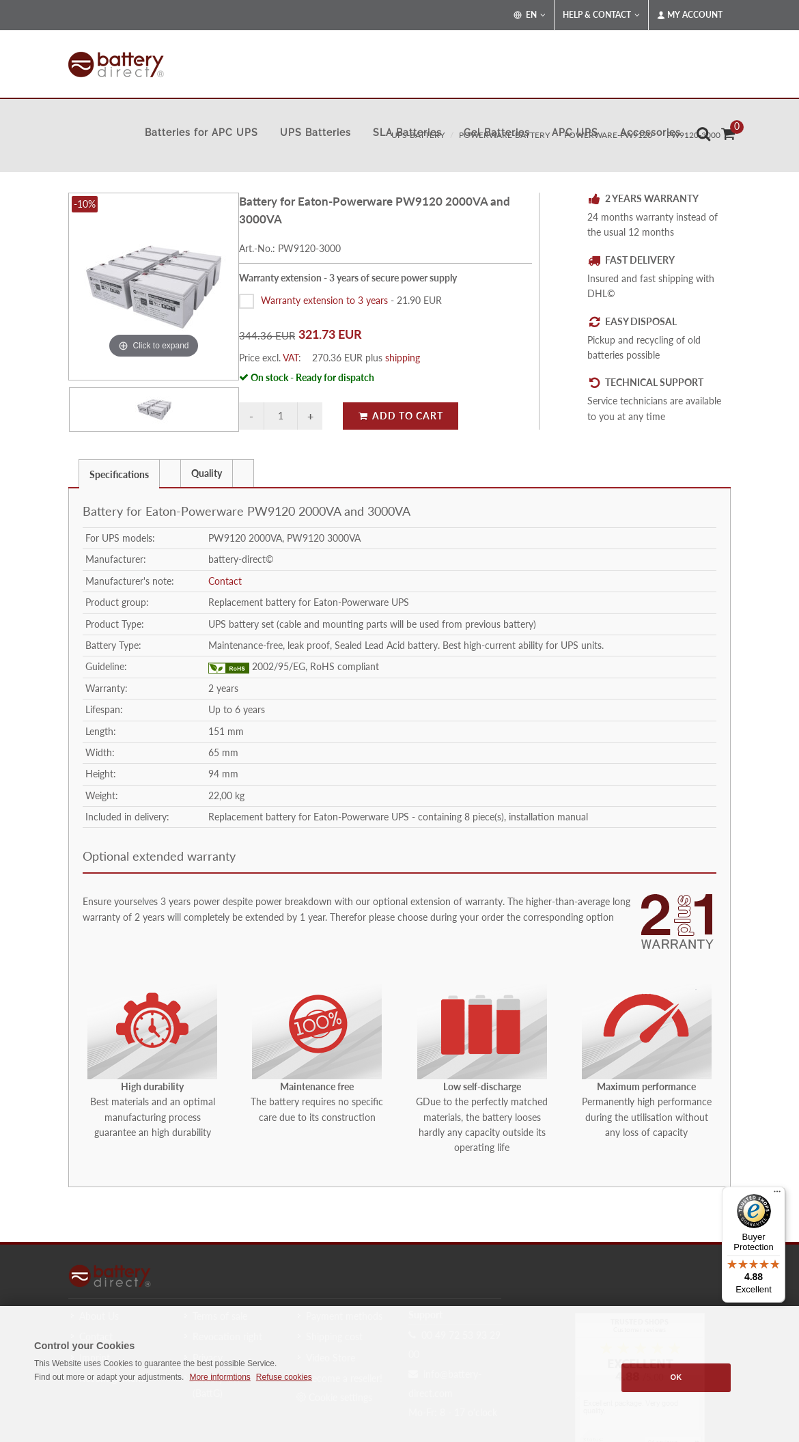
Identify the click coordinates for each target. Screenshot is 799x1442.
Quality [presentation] (206, 473)
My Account (690, 15)
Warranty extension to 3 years (324, 300)
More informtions (219, 1377)
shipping (402, 357)
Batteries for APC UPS (201, 132)
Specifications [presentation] (119, 474)
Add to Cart (400, 415)
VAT (290, 357)
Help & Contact (601, 15)
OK (676, 1377)
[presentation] (170, 473)
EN (530, 15)
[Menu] (777, 1195)
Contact (225, 581)
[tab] (119, 473)
